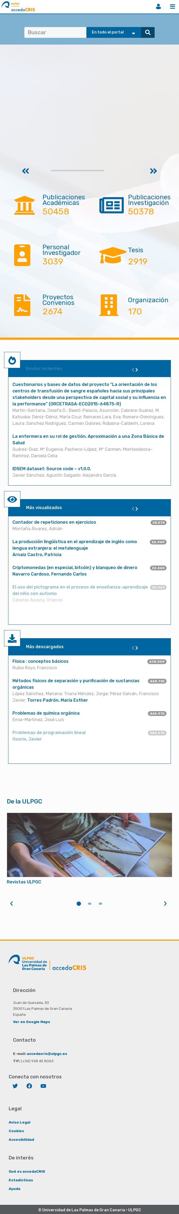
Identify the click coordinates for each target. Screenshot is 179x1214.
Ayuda (14, 1188)
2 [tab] (89, 904)
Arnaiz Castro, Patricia (36, 554)
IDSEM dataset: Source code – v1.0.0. (51, 468)
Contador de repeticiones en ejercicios (54, 522)
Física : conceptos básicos (40, 661)
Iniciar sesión (158, 6)
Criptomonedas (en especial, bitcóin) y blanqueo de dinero (74, 567)
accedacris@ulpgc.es (47, 1053)
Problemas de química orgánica (46, 713)
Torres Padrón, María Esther (57, 700)
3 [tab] (100, 904)
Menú (172, 6)
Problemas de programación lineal (49, 732)
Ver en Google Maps (31, 1022)
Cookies (16, 1131)
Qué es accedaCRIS (27, 1171)
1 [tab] (79, 904)
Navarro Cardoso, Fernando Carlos (49, 574)
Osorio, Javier (27, 739)
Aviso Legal (19, 1122)
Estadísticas (21, 1180)
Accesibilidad (21, 1139)
